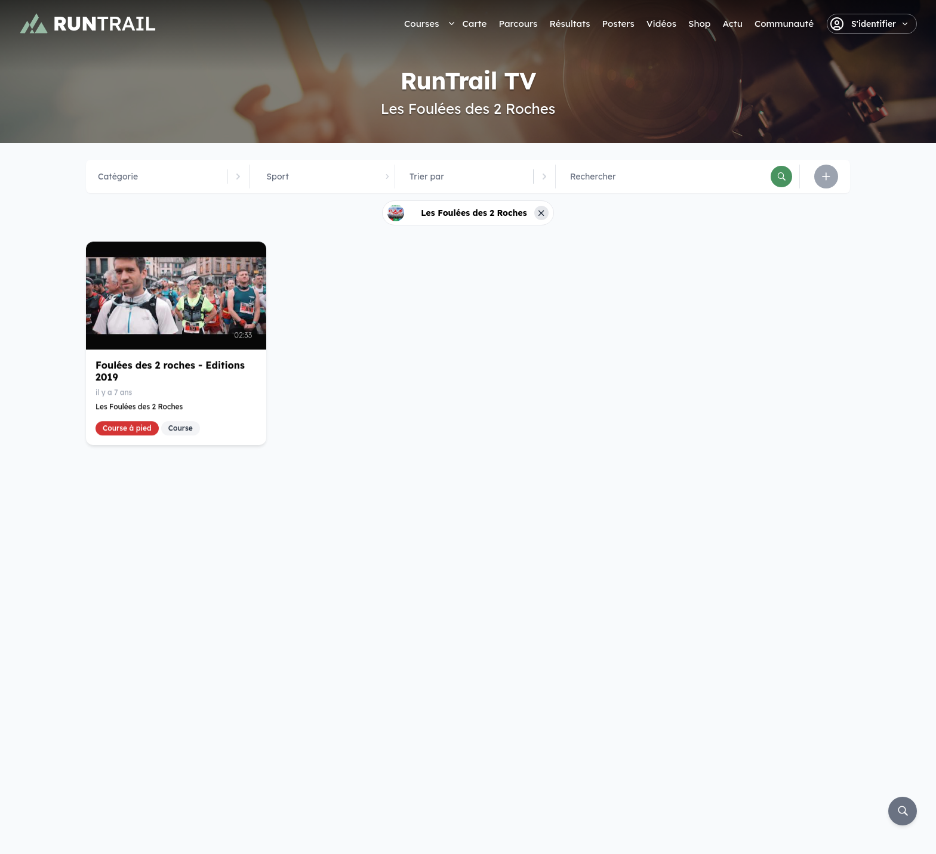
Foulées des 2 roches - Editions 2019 (170, 370)
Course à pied (127, 427)
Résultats (569, 23)
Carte (474, 23)
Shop (699, 23)
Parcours (517, 23)
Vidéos (661, 23)
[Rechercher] (781, 176)
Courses (421, 23)
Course (180, 427)
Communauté (784, 23)
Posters (618, 23)
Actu (732, 23)
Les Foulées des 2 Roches (139, 405)
